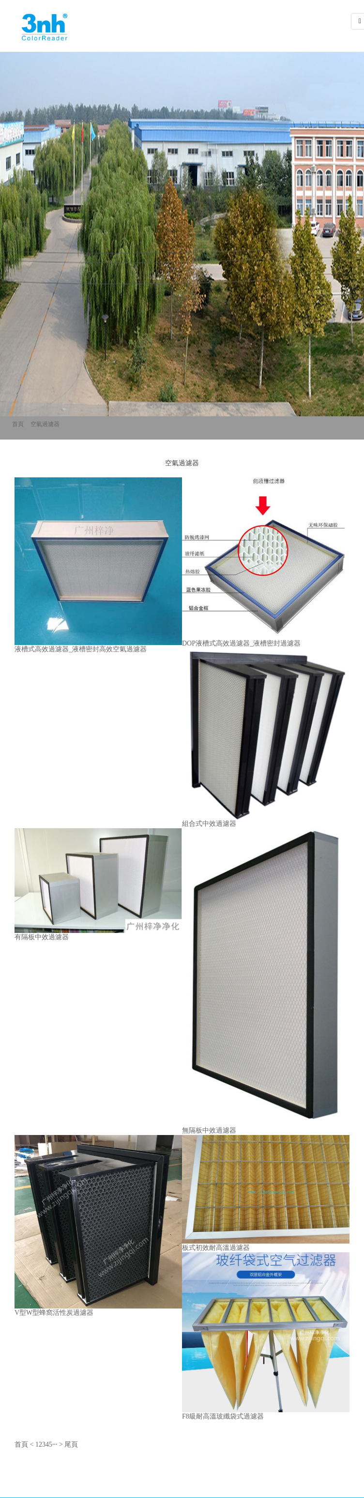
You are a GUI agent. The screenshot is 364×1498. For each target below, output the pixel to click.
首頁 (18, 424)
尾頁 (71, 1444)
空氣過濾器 (45, 424)
